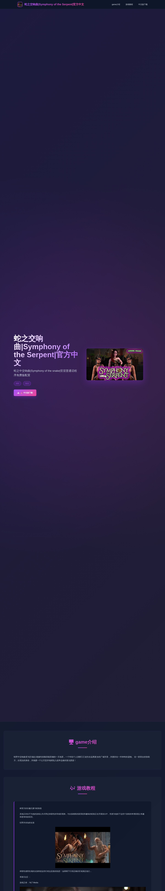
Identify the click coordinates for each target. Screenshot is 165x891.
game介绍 (116, 4)
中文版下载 (143, 4)
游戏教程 (129, 4)
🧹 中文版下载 (25, 393)
